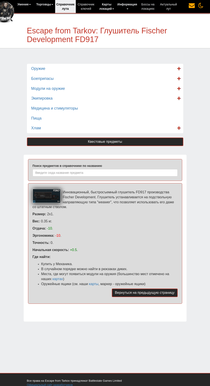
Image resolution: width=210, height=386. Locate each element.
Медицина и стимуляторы (54, 108)
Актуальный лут (168, 6)
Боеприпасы (42, 78)
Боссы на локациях (148, 6)
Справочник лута (65, 6)
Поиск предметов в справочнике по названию (67, 166)
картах (57, 279)
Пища (36, 118)
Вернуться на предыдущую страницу (144, 292)
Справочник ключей (86, 6)
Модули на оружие (48, 88)
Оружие (38, 68)
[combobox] (105, 172)
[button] (24, 4)
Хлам (36, 128)
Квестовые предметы (105, 141)
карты (93, 284)
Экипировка (42, 98)
